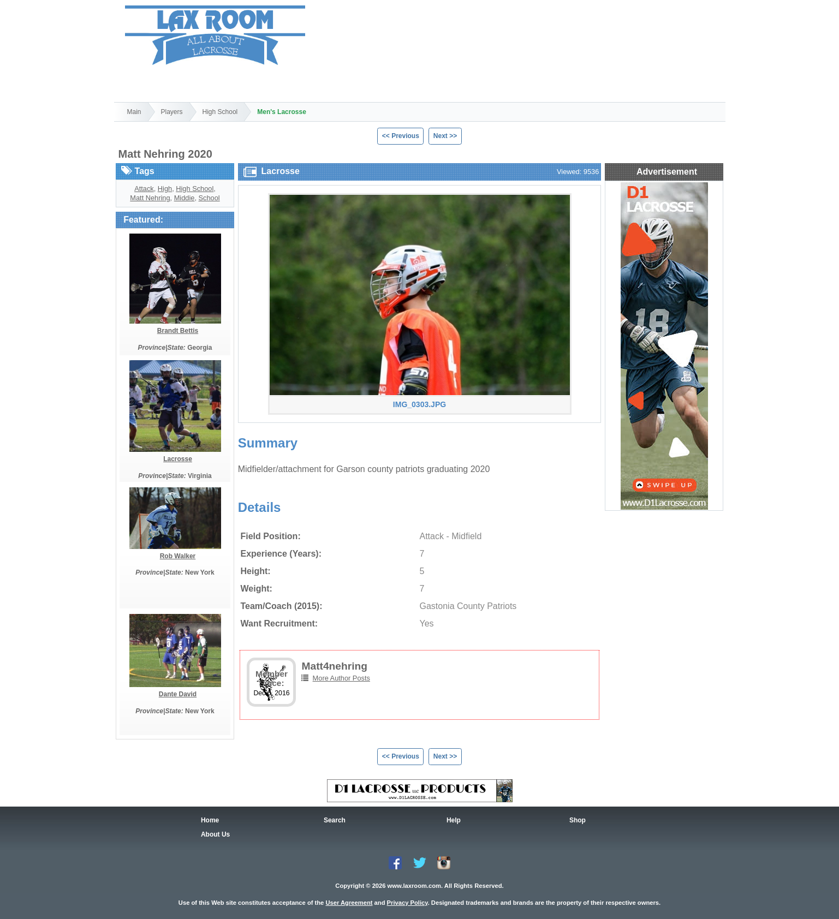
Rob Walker (178, 556)
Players (172, 112)
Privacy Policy (407, 902)
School (209, 198)
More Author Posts (341, 678)
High (165, 188)
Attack (144, 188)
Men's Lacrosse (281, 112)
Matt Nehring (150, 198)
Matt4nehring (334, 666)
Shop (267, 82)
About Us (215, 834)
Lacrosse (177, 459)
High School (220, 112)
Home (143, 82)
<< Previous (400, 136)
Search (205, 82)
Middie (184, 198)
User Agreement (348, 902)
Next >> (445, 136)
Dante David (178, 694)
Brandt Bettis (177, 331)
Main (134, 112)
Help (329, 82)
